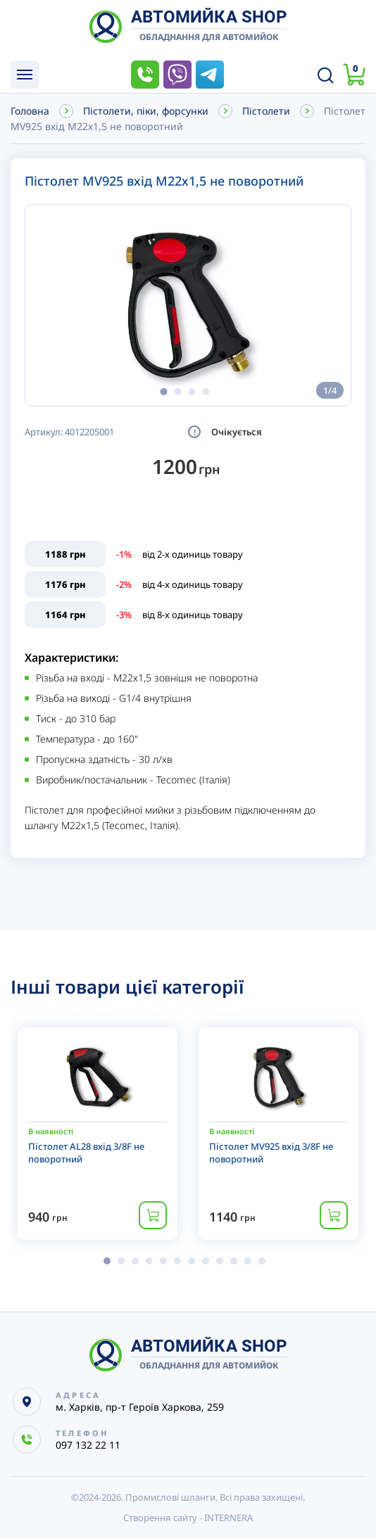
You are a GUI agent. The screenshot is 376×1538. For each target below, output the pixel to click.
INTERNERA (228, 1517)
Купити (153, 1215)
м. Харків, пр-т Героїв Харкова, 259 (140, 1407)
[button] (163, 391)
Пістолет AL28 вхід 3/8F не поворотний (86, 1152)
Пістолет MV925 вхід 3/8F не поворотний (271, 1152)
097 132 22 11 (145, 74)
